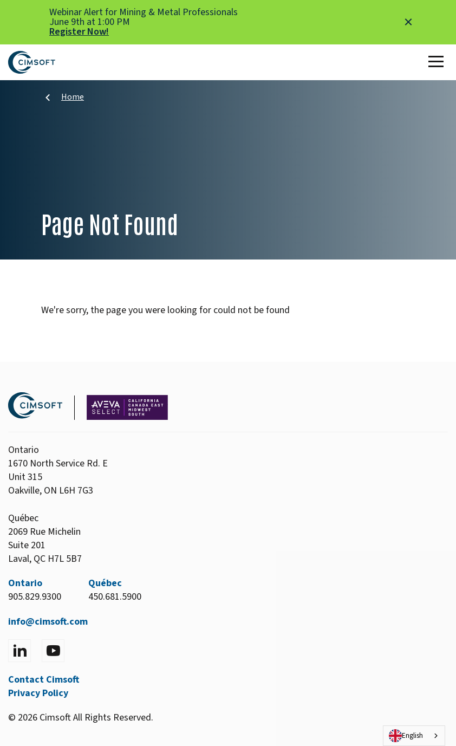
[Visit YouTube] (53, 650)
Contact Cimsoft (43, 679)
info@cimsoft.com (48, 621)
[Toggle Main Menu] (438, 62)
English (406, 736)
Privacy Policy (38, 693)
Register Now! (79, 31)
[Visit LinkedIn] (19, 650)
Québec (105, 583)
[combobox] (414, 735)
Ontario (25, 583)
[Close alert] (408, 22)
